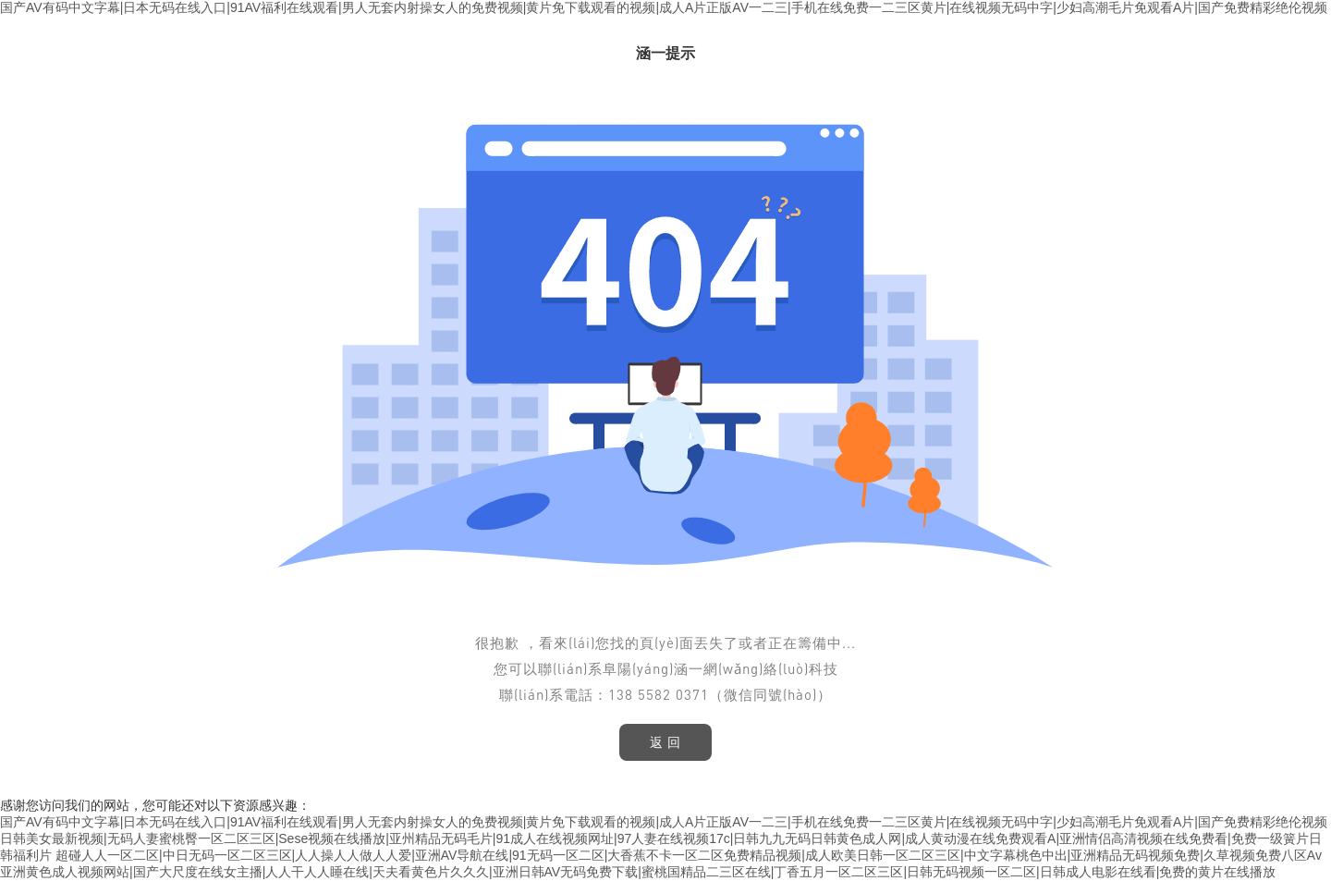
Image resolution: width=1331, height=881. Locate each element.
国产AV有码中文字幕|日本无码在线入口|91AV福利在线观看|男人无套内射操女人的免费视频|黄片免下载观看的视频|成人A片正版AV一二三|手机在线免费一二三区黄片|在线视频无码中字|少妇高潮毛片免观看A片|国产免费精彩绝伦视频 (663, 7)
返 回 (666, 742)
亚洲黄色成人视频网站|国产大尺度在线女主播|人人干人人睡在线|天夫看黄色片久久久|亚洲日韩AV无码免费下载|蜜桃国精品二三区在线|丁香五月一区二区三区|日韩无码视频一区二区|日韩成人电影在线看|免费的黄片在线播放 (638, 871)
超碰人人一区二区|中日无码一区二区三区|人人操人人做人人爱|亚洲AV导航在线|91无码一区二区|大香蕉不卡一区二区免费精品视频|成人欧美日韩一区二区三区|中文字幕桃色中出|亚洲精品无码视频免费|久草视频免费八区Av (688, 855)
